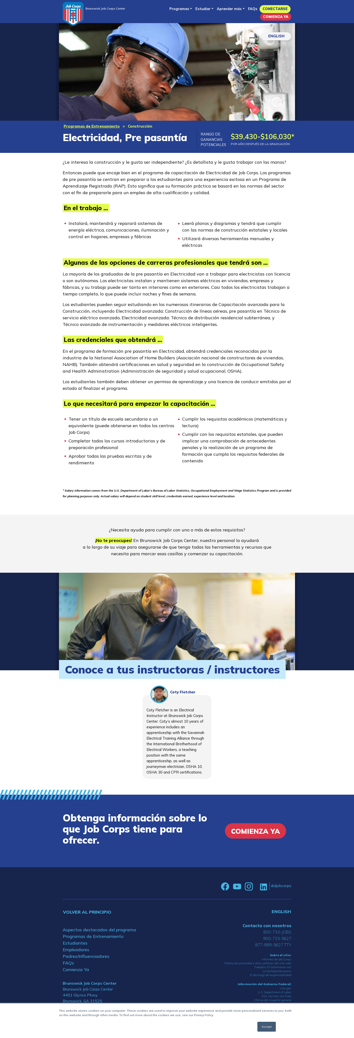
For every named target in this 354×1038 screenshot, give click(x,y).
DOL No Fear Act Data (276, 996)
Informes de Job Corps (276, 959)
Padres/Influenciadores (86, 956)
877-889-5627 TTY (273, 944)
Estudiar (202, 9)
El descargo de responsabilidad (270, 975)
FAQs (252, 9)
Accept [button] (267, 1026)
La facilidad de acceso (277, 971)
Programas (179, 9)
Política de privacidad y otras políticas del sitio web (257, 963)
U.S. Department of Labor (274, 992)
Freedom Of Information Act (272, 967)
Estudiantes (75, 943)
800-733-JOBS (277, 932)
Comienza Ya (275, 17)
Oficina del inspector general (272, 1000)
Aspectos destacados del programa (99, 930)
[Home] (73, 14)
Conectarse (275, 9)
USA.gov (285, 988)
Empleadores (76, 949)
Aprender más (229, 9)
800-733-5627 (277, 938)
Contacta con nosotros (267, 925)
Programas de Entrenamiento (92, 126)
